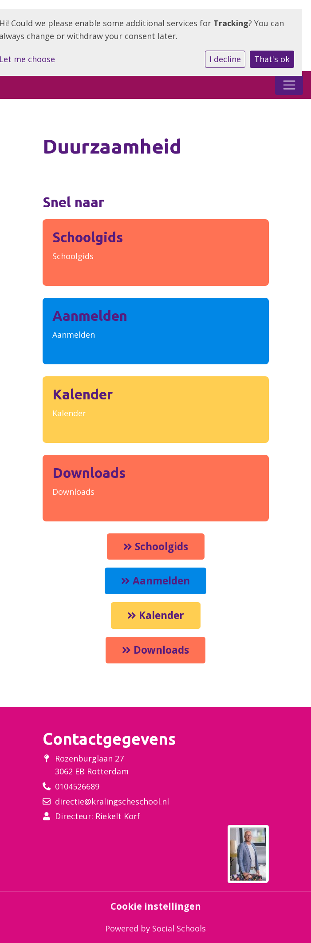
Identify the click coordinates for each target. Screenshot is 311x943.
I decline (225, 59)
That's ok (272, 59)
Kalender (69, 413)
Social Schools (179, 928)
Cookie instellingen (155, 906)
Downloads (73, 491)
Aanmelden (73, 334)
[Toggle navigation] (289, 85)
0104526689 (77, 786)
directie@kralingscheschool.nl (112, 801)
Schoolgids (73, 256)
